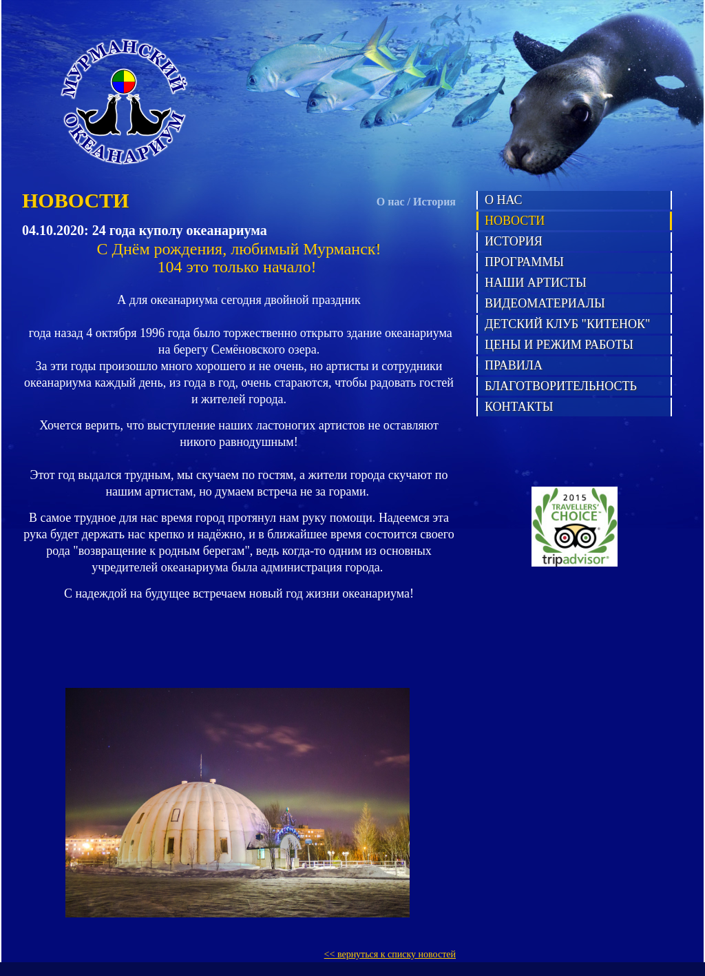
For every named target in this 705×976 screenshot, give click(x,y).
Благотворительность (561, 386)
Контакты (519, 407)
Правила (514, 365)
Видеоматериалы (545, 303)
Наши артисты (536, 282)
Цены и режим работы (559, 345)
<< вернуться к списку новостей (390, 954)
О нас (391, 201)
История (434, 201)
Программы (524, 262)
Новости (515, 220)
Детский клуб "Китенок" (567, 324)
